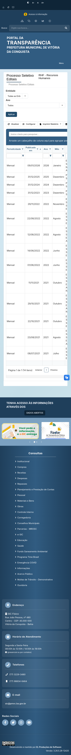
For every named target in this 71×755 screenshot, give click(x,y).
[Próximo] (41, 442)
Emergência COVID (26, 562)
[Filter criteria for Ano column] (50, 155)
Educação (22, 540)
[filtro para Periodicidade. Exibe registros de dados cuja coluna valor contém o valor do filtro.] (13, 155)
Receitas (21, 472)
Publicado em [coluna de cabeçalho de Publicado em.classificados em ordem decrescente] (31, 149)
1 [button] (46, 370)
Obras (20, 506)
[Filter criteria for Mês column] (63, 155)
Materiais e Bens (25, 500)
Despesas (22, 478)
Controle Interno (25, 512)
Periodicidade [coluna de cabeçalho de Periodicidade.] (14, 149)
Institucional (23, 461)
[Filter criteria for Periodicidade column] (22, 155)
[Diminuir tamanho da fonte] (33, 3)
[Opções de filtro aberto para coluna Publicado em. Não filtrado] (37, 149)
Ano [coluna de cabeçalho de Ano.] (46, 149)
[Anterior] (30, 442)
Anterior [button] (38, 370)
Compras (21, 467)
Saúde (20, 545)
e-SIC (20, 534)
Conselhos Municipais (28, 523)
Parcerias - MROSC (27, 529)
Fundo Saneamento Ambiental (32, 551)
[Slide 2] (36, 441)
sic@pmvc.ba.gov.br (15, 703)
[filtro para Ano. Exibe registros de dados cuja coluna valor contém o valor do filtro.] (46, 155)
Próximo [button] (54, 370)
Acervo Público (24, 573)
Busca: (4, 28)
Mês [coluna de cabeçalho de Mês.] (57, 149)
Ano (8, 100)
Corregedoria (24, 517)
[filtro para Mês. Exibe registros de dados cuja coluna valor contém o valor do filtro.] (57, 155)
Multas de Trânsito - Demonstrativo (35, 579)
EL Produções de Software (48, 747)
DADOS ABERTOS (34, 412)
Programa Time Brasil (28, 557)
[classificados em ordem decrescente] (40, 149)
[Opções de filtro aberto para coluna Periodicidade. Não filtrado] (22, 149)
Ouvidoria (22, 585)
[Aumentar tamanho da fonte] (42, 3)
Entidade (10, 91)
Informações (23, 568)
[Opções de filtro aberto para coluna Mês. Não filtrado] (62, 149)
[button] (25, 96)
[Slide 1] (34, 442)
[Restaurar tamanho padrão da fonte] (37, 3)
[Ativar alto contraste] (29, 2)
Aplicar (11, 114)
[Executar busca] (66, 28)
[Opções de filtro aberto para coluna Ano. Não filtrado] (50, 149)
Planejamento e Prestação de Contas (35, 489)
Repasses (22, 483)
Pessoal (21, 495)
